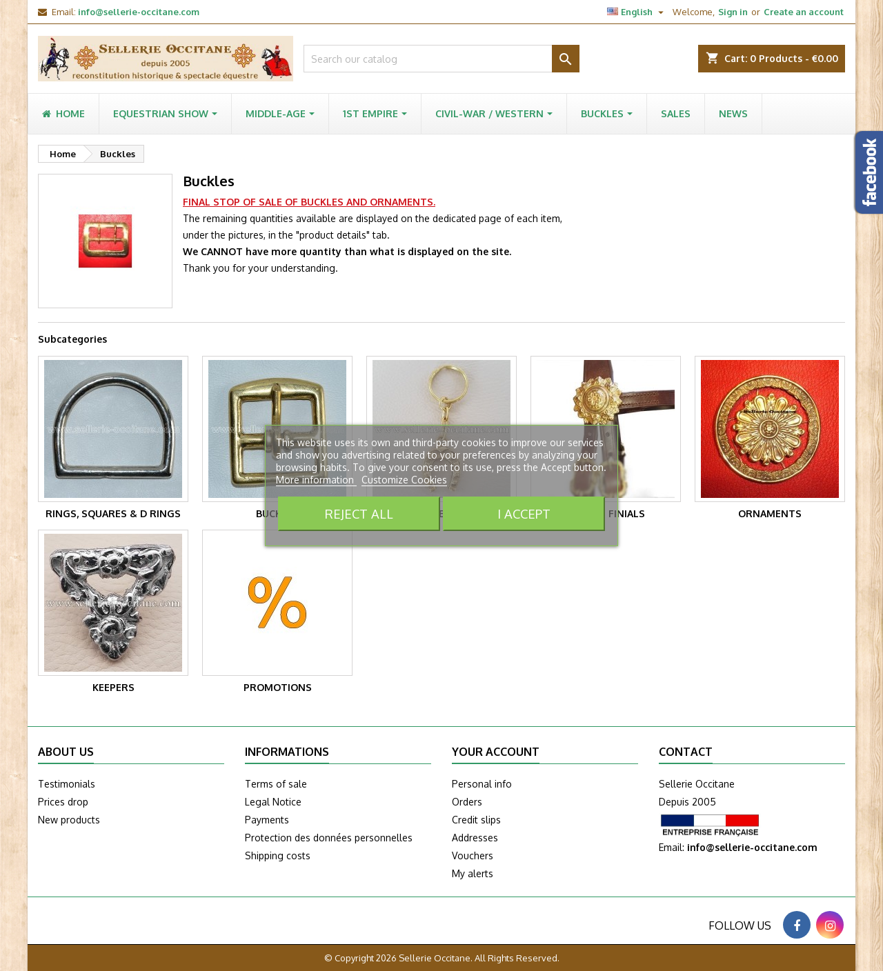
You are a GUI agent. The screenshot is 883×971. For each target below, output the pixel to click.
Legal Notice (273, 802)
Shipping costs (277, 855)
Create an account (804, 11)
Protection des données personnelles (329, 837)
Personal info (482, 784)
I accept (523, 513)
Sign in (733, 11)
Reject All (359, 513)
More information (316, 479)
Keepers (113, 687)
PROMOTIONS (278, 687)
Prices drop (63, 802)
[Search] (441, 58)
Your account (495, 752)
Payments (267, 819)
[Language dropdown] (637, 11)
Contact (686, 752)
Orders (467, 802)
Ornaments (770, 513)
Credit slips (476, 819)
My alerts (472, 873)
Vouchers (472, 855)
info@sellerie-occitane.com (138, 11)
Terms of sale (276, 784)
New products (69, 819)
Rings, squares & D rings (113, 513)
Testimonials (66, 784)
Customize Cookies (404, 479)
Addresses (475, 837)
